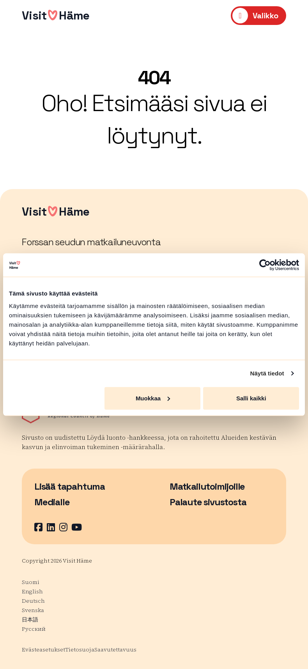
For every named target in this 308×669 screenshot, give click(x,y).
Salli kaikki (251, 398)
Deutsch (33, 601)
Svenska (33, 610)
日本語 (30, 619)
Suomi (30, 582)
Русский (34, 629)
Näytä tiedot (267, 373)
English (32, 591)
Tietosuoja (79, 649)
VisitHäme (55, 15)
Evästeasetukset (43, 649)
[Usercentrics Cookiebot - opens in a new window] (265, 265)
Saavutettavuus (115, 649)
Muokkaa (153, 398)
